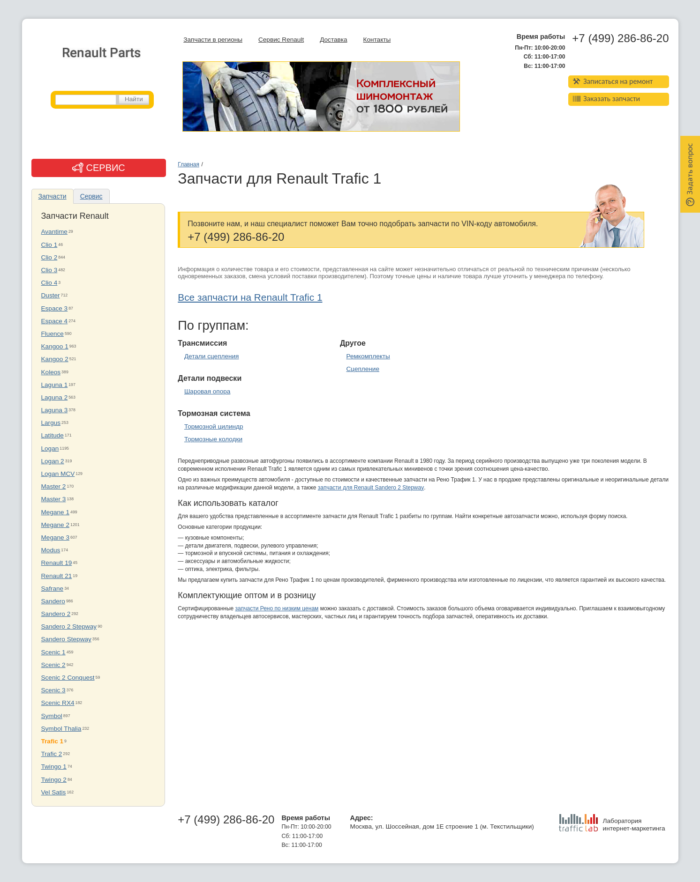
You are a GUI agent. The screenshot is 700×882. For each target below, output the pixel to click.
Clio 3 (49, 270)
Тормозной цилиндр (213, 426)
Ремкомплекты (368, 356)
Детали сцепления (211, 356)
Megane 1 (55, 512)
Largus (51, 422)
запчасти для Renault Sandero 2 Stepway (371, 487)
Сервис (91, 196)
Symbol (51, 715)
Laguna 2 (54, 397)
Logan (50, 448)
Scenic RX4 (58, 702)
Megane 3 (55, 537)
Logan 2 (52, 461)
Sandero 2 (56, 613)
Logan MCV (58, 473)
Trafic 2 (51, 753)
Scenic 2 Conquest (68, 677)
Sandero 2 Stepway (69, 626)
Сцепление (362, 368)
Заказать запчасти (606, 98)
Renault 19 (56, 562)
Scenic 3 (53, 690)
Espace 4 (54, 321)
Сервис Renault (281, 39)
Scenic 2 (53, 664)
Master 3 (53, 499)
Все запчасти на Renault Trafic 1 (250, 297)
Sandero (53, 601)
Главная (188, 164)
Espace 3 (54, 308)
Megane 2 (55, 524)
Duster (50, 295)
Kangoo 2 (54, 359)
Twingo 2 (54, 779)
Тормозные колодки (213, 439)
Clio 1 (49, 244)
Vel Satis (53, 792)
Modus (50, 550)
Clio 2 (49, 257)
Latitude (52, 435)
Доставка (333, 39)
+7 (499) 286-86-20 (620, 38)
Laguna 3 (54, 410)
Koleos (51, 372)
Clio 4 (49, 282)
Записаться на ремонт (613, 81)
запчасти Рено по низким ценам (277, 608)
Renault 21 (56, 575)
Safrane (52, 588)
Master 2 (53, 486)
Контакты (377, 39)
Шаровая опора (207, 391)
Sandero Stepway (66, 639)
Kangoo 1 (54, 346)
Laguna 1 (54, 384)
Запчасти (52, 196)
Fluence (52, 333)
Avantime (54, 231)
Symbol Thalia (61, 728)
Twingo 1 (54, 766)
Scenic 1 (53, 652)
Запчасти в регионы (212, 39)
